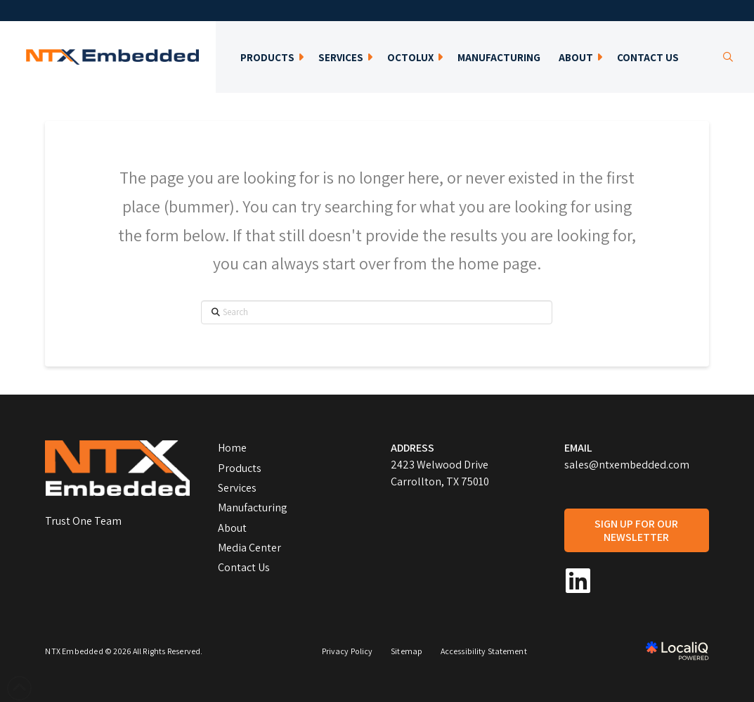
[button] (728, 57)
